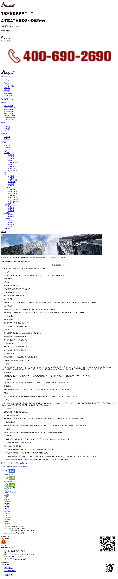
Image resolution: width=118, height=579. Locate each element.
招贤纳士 (11, 226)
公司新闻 (7, 137)
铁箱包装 (7, 90)
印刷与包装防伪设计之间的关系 (17, 466)
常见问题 (7, 521)
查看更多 (10, 547)
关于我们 (7, 513)
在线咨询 (8, 575)
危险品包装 (8, 93)
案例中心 (10, 99)
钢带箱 (6, 84)
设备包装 (7, 88)
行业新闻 (7, 139)
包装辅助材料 (8, 95)
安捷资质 (7, 126)
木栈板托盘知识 (9, 108)
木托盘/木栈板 (9, 86)
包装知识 (4, 102)
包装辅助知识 (8, 119)
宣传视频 (4, 99)
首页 (2, 77)
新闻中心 (4, 133)
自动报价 (7, 228)
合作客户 (7, 130)
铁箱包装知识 (8, 111)
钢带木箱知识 (8, 113)
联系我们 (7, 145)
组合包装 (7, 80)
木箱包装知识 (8, 106)
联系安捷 (4, 142)
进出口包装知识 (9, 115)
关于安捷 (7, 218)
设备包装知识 (8, 109)
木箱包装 (7, 82)
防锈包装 (7, 92)
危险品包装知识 (9, 117)
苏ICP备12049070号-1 (10, 533)
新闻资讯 (17, 257)
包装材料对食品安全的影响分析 (17, 463)
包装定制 (7, 174)
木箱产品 (7, 515)
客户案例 (7, 519)
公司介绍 (7, 147)
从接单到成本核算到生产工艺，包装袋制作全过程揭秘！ (48, 257)
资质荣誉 (4, 123)
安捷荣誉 (7, 128)
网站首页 (7, 511)
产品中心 (7, 77)
